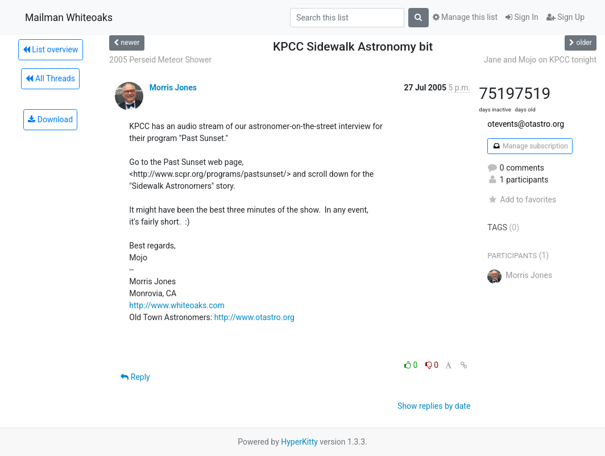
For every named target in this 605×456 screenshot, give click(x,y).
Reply (135, 377)
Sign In (521, 17)
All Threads (50, 78)
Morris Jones (173, 87)
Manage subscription (529, 146)
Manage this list (465, 17)
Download (50, 119)
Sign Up (565, 17)
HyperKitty (299, 441)
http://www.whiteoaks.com (176, 305)
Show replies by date (433, 406)
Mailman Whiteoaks (69, 17)
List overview (50, 49)
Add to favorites (521, 199)
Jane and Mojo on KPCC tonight (540, 59)
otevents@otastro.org (525, 123)
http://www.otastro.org (254, 317)
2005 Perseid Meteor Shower (160, 59)
